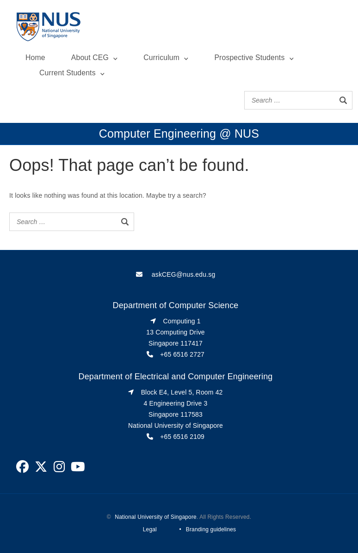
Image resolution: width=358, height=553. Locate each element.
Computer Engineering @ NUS (179, 133)
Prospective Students (249, 57)
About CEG (90, 57)
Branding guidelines (211, 529)
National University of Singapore (156, 517)
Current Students (67, 73)
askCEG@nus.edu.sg (184, 274)
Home (35, 57)
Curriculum (161, 57)
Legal (150, 529)
